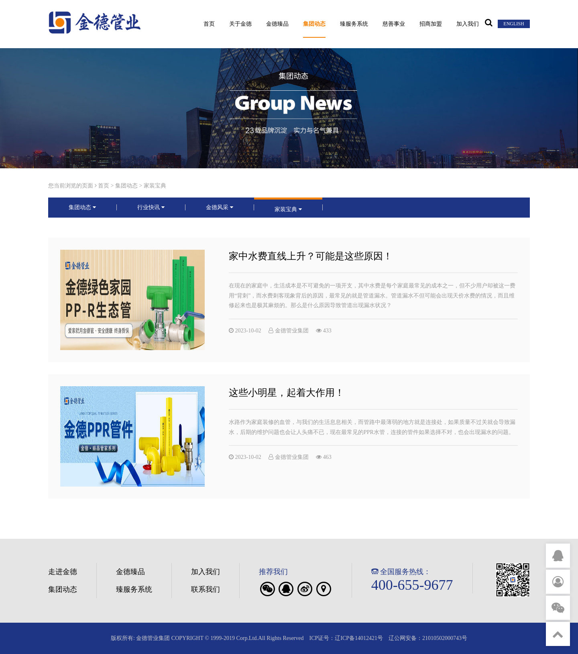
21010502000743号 (444, 638)
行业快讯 (151, 207)
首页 (209, 24)
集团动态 (314, 24)
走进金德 (62, 572)
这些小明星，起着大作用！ (286, 374)
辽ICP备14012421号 (359, 638)
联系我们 (205, 589)
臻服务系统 (354, 24)
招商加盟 (430, 24)
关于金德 (240, 24)
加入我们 (467, 24)
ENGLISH (513, 23)
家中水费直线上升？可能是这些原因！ (311, 256)
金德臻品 (277, 24)
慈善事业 (394, 24)
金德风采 (219, 207)
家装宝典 (155, 186)
